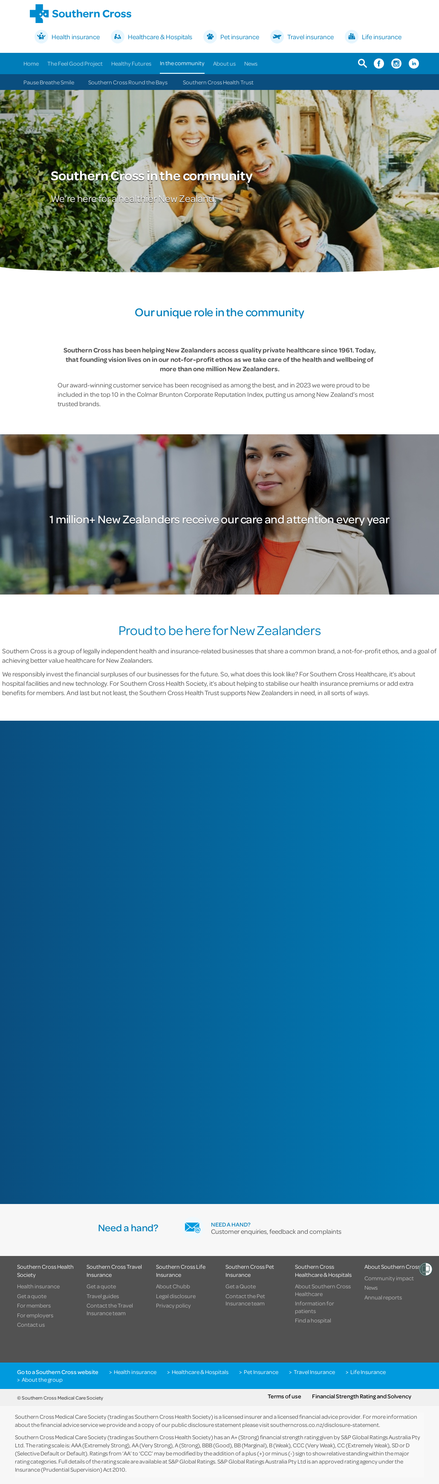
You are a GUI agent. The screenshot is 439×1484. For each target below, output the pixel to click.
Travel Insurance (314, 1372)
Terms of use (284, 1396)
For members (34, 1305)
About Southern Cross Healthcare (323, 1289)
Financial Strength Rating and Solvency (361, 1396)
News (250, 63)
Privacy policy (173, 1305)
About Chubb (173, 1286)
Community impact (389, 1278)
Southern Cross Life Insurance (180, 1270)
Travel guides (103, 1296)
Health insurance (38, 1286)
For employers (35, 1315)
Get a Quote (240, 1286)
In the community (182, 63)
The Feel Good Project (75, 63)
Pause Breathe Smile (48, 82)
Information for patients (314, 1306)
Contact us (31, 1324)
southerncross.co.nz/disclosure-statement (324, 1424)
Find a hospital (313, 1320)
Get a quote (31, 1296)
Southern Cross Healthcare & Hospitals (323, 1270)
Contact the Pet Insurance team (245, 1299)
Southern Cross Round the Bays (128, 82)
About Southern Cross (392, 1266)
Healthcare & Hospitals (200, 1372)
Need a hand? (231, 1224)
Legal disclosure (176, 1296)
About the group (42, 1379)
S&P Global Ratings (191, 1461)
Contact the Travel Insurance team (110, 1309)
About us (224, 63)
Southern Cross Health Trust (218, 82)
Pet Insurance (261, 1372)
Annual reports (383, 1297)
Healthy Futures (131, 63)
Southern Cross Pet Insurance (249, 1270)
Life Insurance (368, 1372)
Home (31, 63)
